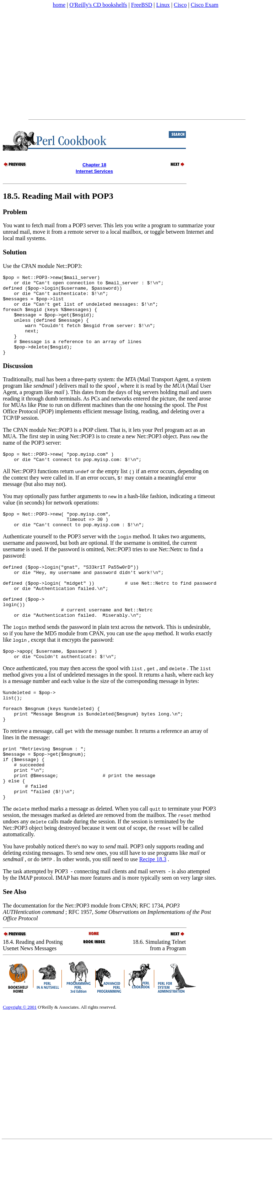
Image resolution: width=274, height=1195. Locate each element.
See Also (14, 943)
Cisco (180, 5)
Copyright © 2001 (20, 1058)
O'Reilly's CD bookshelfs (98, 5)
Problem (15, 212)
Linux (163, 5)
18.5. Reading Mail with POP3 (58, 196)
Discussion (18, 382)
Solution (15, 252)
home (59, 5)
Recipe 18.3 (152, 910)
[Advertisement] (136, 64)
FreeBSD (141, 5)
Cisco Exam (205, 5)
